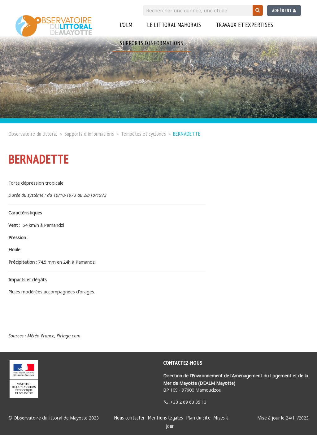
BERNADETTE (187, 133)
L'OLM (126, 25)
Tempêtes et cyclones (143, 133)
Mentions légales (165, 417)
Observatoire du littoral (32, 133)
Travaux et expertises (244, 25)
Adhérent (284, 10)
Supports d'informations (151, 43)
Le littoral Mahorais (174, 25)
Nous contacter (129, 417)
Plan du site (198, 417)
